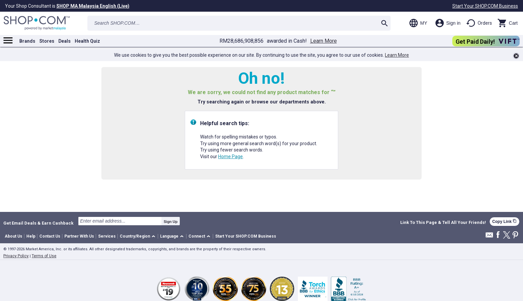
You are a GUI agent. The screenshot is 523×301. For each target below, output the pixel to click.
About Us (13, 236)
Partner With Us (79, 236)
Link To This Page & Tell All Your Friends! (443, 222)
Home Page (230, 156)
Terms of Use (44, 256)
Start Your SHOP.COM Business (485, 6)
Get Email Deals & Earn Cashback (38, 223)
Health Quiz (87, 41)
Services (107, 236)
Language (169, 236)
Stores (46, 41)
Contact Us (49, 236)
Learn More (323, 41)
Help (30, 236)
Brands (27, 41)
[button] (138, 236)
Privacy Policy (16, 256)
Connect (196, 236)
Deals (64, 41)
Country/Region (135, 236)
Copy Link (504, 221)
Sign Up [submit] (171, 222)
